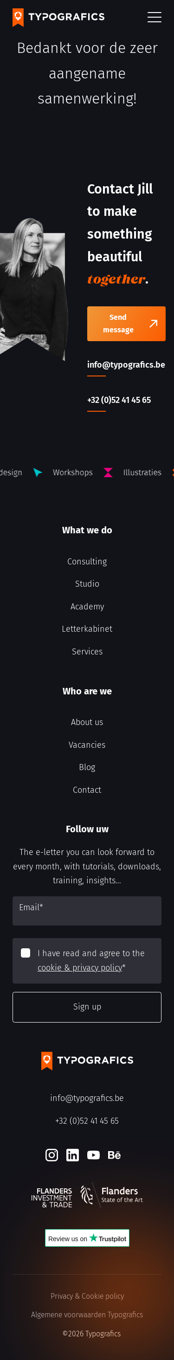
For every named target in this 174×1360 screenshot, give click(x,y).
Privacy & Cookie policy (87, 1296)
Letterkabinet (87, 629)
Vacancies (87, 745)
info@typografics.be (87, 1098)
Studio (87, 584)
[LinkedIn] (72, 1155)
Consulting (87, 562)
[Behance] (114, 1155)
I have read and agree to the (91, 960)
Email (31, 907)
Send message (118, 324)
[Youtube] (93, 1155)
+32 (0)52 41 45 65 (87, 1121)
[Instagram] (51, 1155)
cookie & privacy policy (80, 968)
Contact (87, 790)
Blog (87, 767)
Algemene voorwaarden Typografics (87, 1314)
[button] (154, 18)
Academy (87, 607)
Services (87, 652)
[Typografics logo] (58, 17)
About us (87, 722)
